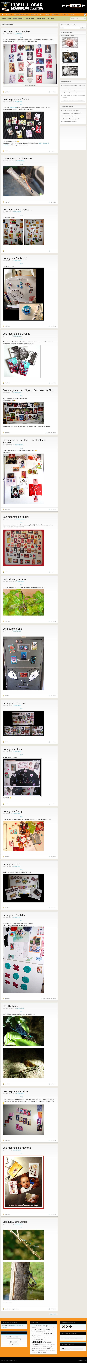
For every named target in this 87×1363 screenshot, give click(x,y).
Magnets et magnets (40, 1331)
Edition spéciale (37, 1340)
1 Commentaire (17, 260)
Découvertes (42, 1352)
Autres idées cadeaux (42, 1337)
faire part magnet (42, 1348)
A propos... (8, 14)
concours (34, 1327)
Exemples (34, 14)
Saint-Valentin (34, 1333)
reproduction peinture (49, 1331)
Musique (48, 1333)
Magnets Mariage (6, 18)
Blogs (50, 1337)
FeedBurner (16, 1344)
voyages (44, 1327)
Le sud (54, 1350)
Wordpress (38, 1350)
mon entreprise (49, 1327)
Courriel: (62, 27)
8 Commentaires (17, 917)
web (32, 1325)
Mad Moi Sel (13, 107)
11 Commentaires (17, 705)
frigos (49, 432)
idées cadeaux (46, 1350)
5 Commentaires (17, 392)
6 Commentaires (17, 211)
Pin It (21, 36)
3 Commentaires (20, 160)
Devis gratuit (51, 18)
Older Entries (53, 1314)
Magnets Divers (41, 18)
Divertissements (40, 1333)
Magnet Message (35, 1337)
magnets (52, 1330)
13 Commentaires (20, 519)
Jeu (44, 1335)
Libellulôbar (38, 1341)
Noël (48, 1337)
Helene (64, 113)
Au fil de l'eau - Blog (9, 1309)
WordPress (84, 1360)
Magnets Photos (30, 18)
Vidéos (47, 1346)
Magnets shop (56, 14)
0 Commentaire (18, 33)
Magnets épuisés (36, 1336)
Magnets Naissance (18, 18)
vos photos (53, 91)
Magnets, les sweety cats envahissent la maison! (73, 100)
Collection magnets (50, 1335)
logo (41, 1346)
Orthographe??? (75, 110)
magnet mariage (39, 1327)
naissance (51, 1350)
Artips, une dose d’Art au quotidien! (70, 90)
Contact (72, 14)
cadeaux (44, 1346)
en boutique (52, 1325)
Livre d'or (65, 14)
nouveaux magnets (45, 1344)
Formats (47, 14)
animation (52, 1344)
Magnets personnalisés (21, 14)
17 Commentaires (19, 444)
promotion (33, 1331)
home (42, 1335)
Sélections (35, 1348)
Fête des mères (46, 1339)
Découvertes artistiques (41, 1326)
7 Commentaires (20, 581)
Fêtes (50, 1346)
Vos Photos (7, 91)
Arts (42, 1350)
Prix (41, 14)
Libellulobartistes (46, 998)
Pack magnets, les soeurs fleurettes (70, 92)
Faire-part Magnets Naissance (74, 113)
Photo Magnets (34, 1352)
